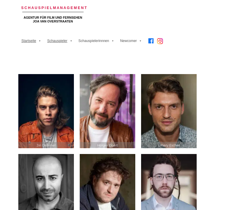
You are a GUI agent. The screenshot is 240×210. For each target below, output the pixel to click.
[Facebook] (151, 41)
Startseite (31, 41)
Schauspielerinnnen (96, 41)
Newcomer (131, 41)
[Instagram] (160, 43)
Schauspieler (59, 41)
